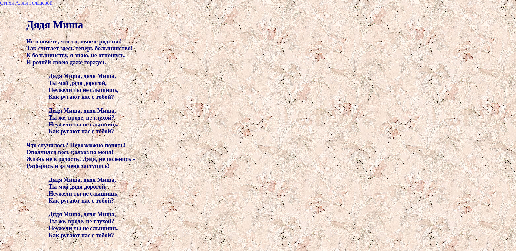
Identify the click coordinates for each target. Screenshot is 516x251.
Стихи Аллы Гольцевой (26, 3)
